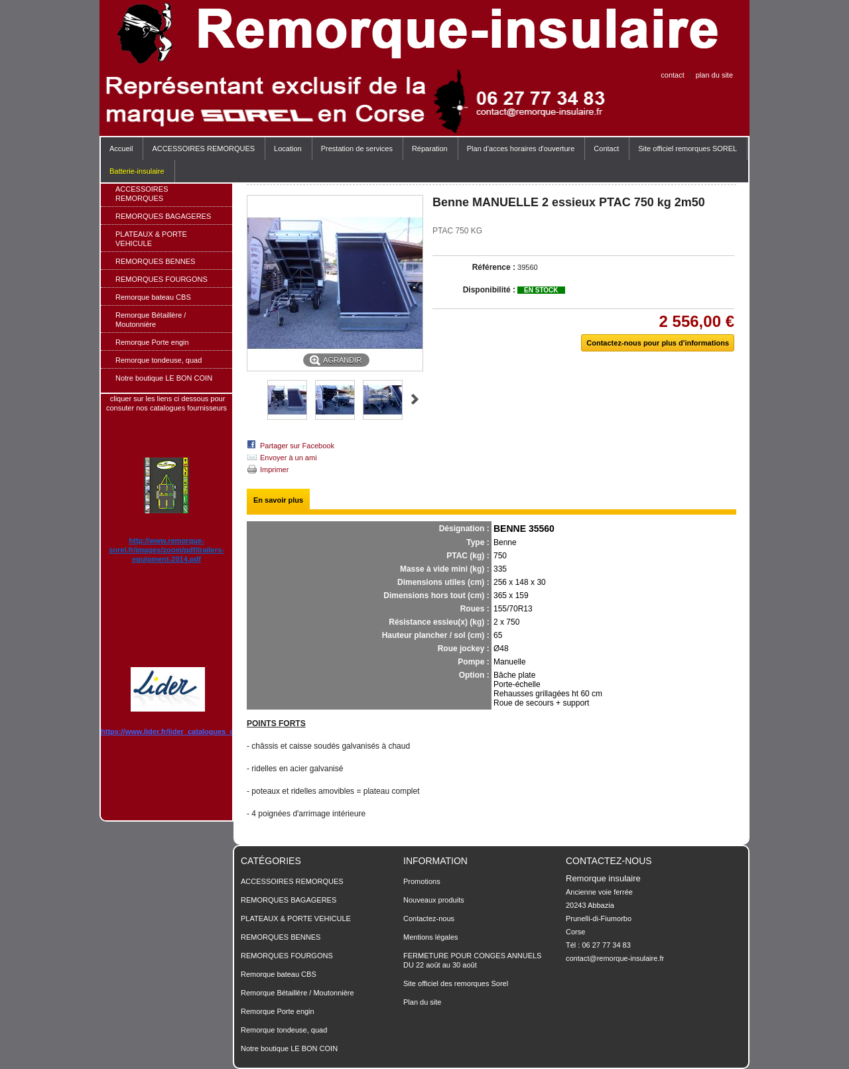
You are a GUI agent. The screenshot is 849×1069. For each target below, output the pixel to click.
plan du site (714, 75)
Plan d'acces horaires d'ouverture (521, 149)
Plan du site (422, 1002)
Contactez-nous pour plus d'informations (657, 343)
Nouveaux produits (433, 900)
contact (672, 75)
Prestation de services (357, 149)
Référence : (493, 267)
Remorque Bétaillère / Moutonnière (150, 319)
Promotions (421, 881)
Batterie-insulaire (136, 171)
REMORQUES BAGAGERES (163, 216)
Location (288, 149)
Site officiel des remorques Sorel (455, 983)
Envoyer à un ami (288, 458)
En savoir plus (278, 500)
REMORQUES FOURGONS (161, 279)
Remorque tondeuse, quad (158, 360)
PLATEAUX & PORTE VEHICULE (151, 238)
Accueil (121, 149)
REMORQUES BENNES (155, 261)
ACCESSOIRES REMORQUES (200, 152)
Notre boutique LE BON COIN (163, 378)
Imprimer (274, 469)
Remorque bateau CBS (153, 297)
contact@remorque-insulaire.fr (615, 958)
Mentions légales (430, 937)
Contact (606, 149)
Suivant (415, 399)
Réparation (430, 149)
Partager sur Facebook (297, 446)
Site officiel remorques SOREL (687, 149)
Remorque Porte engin (152, 342)
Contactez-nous (428, 918)
